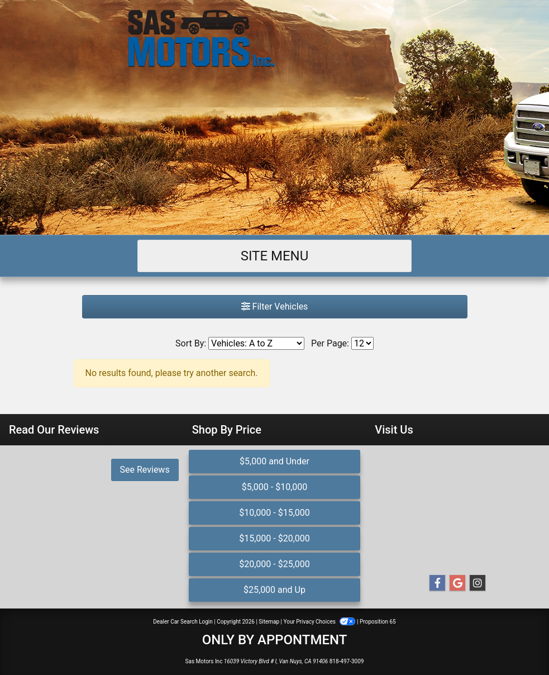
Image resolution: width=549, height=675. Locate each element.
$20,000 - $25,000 (274, 564)
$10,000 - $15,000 (274, 512)
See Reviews (145, 469)
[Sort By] (256, 343)
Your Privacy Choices (320, 622)
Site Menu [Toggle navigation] (275, 256)
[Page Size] (362, 343)
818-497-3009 (347, 661)
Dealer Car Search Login (183, 622)
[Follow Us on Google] (457, 583)
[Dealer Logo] (274, 38)
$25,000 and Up (274, 589)
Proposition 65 (378, 622)
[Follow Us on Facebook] (437, 583)
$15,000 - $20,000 (274, 538)
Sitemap (269, 622)
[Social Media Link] (477, 583)
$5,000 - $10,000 (275, 487)
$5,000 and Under (274, 461)
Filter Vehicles (274, 306)
